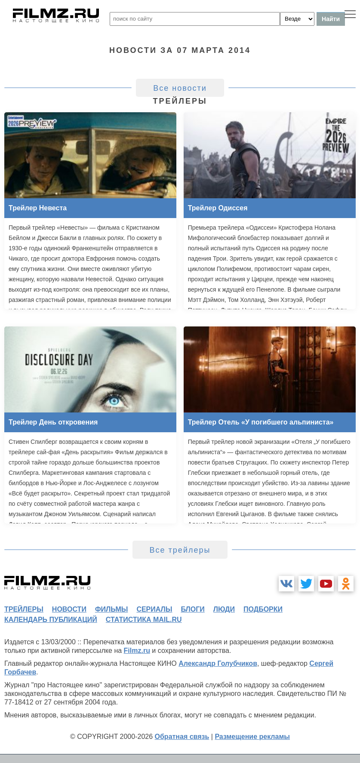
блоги (192, 609)
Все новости (180, 88)
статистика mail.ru (144, 619)
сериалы (154, 609)
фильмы (111, 609)
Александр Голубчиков (217, 663)
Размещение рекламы (252, 736)
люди (224, 609)
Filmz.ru (137, 650)
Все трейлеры (180, 550)
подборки (263, 609)
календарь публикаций (50, 619)
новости (69, 609)
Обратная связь (182, 736)
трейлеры (23, 609)
